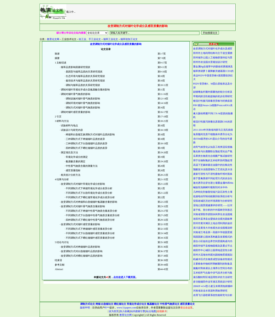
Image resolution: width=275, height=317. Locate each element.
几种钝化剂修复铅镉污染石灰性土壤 (212, 191)
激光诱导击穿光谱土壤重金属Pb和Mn (213, 182)
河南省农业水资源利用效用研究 (210, 290)
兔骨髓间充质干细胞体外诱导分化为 (212, 134)
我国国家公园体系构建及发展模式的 (212, 236)
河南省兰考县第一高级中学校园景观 (212, 232)
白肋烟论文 (107, 304)
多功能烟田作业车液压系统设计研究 (212, 281)
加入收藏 (124, 311)
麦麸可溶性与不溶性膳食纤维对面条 (212, 173)
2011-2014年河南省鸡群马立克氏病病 (213, 129)
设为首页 (113, 311)
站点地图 (151, 311)
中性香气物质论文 (169, 304)
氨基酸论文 (153, 304)
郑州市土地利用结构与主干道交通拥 (212, 53)
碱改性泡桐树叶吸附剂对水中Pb (210, 187)
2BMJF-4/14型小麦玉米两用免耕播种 (213, 286)
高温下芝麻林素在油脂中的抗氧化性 (212, 165)
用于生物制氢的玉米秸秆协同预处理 (212, 160)
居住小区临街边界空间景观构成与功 (212, 241)
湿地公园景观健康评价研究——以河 (212, 205)
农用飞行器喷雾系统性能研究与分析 (212, 295)
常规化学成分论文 (136, 304)
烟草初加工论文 (129, 39)
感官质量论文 (187, 304)
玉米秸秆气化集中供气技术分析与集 (212, 272)
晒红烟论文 (120, 304)
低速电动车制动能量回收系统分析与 (212, 196)
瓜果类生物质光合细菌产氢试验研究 (212, 156)
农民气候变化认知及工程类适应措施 (212, 147)
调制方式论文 (87, 304)
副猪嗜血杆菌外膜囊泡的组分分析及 (212, 91)
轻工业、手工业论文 (90, 39)
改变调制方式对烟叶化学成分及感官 (212, 48)
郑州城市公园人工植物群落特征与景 (212, 57)
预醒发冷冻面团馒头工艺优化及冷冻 (212, 169)
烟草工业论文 (110, 39)
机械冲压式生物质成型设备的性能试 (212, 259)
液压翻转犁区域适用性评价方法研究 (212, 277)
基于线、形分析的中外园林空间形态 (212, 209)
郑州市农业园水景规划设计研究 (210, 62)
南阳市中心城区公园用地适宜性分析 (212, 250)
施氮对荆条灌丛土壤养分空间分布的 (212, 268)
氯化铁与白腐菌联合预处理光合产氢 (212, 151)
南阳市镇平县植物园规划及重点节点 (212, 245)
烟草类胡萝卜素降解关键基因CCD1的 (213, 71)
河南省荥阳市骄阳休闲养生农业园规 (212, 214)
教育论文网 (53, 39)
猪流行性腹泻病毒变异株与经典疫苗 (212, 100)
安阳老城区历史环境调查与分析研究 (212, 200)
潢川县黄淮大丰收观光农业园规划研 (212, 227)
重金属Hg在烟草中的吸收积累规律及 (213, 66)
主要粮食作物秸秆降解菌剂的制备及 (212, 263)
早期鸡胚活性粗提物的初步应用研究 (212, 96)
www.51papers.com (126, 307)
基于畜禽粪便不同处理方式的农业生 (212, 178)
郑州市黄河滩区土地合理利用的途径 (212, 223)
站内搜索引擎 (137, 311)
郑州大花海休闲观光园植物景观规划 (212, 254)
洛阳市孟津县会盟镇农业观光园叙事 (212, 218)
